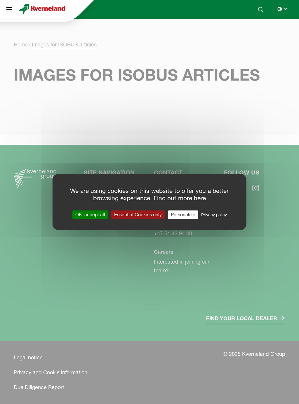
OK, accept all (90, 214)
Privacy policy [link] (214, 214)
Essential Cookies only (138, 214)
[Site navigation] (9, 9)
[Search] (260, 9)
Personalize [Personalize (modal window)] (183, 214)
